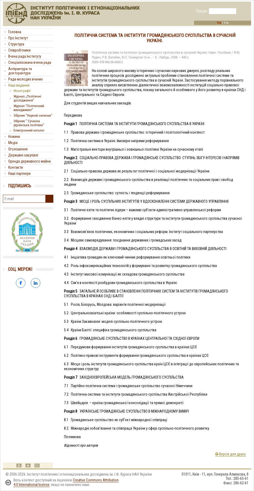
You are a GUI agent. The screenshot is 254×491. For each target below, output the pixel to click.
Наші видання (18, 85)
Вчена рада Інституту (24, 56)
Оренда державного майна (29, 161)
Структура (16, 44)
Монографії (22, 91)
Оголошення (18, 149)
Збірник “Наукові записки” (33, 115)
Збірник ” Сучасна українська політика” (29, 123)
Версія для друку (230, 454)
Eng (226, 22)
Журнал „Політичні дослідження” (27, 98)
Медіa (13, 143)
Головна (14, 32)
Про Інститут (18, 38)
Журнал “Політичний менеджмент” (29, 108)
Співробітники (19, 50)
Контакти (15, 167)
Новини (14, 136)
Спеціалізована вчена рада (29, 62)
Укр (219, 22)
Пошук (201, 11)
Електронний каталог (29, 130)
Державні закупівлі (23, 155)
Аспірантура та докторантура (20, 71)
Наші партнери (19, 173)
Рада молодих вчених (25, 79)
